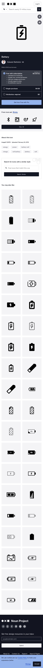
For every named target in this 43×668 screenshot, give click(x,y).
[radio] (21, 78)
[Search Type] (5, 9)
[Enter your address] (21, 639)
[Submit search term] (39, 9)
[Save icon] (40, 17)
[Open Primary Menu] (3, 4)
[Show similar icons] (40, 22)
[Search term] (22, 9)
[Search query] (21, 168)
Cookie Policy (22, 658)
